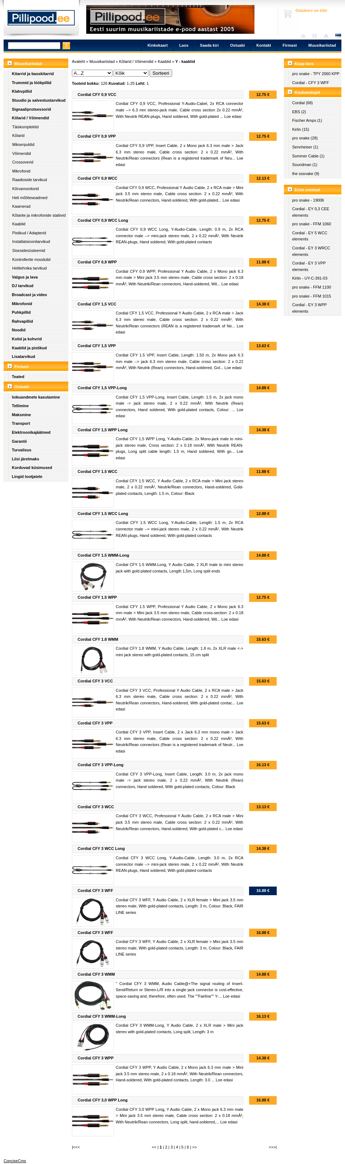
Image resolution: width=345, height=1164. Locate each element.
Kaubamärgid (307, 92)
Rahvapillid (22, 321)
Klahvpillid (22, 91)
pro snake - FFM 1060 (311, 224)
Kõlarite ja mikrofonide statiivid (39, 215)
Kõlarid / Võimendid (30, 118)
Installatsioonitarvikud (31, 241)
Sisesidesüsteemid (28, 250)
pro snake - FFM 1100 (311, 287)
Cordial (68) (302, 103)
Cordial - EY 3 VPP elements (309, 266)
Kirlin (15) (300, 129)
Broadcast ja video (29, 295)
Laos (184, 45)
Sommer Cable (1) (308, 156)
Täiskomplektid (25, 127)
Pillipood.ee (41, 20)
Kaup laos (304, 63)
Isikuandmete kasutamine (36, 397)
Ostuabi (237, 45)
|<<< (76, 1147)
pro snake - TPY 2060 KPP (316, 74)
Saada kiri (316, 35)
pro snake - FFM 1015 (311, 296)
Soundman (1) (304, 164)
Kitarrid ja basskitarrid (33, 74)
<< (154, 1147)
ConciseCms (15, 1161)
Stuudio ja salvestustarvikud (38, 100)
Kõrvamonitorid (25, 189)
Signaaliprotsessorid (31, 109)
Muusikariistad (322, 45)
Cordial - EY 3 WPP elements (309, 308)
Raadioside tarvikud (29, 180)
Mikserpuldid (23, 144)
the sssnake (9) (305, 173)
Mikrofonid (21, 171)
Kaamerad (21, 206)
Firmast (289, 45)
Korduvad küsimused (32, 467)
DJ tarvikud (22, 286)
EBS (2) (299, 112)
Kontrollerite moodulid (31, 259)
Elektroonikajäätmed (31, 432)
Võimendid (21, 153)
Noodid (19, 330)
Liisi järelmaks (25, 459)
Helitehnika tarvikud (29, 268)
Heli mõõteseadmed (29, 197)
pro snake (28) (305, 138)
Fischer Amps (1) (307, 120)
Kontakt (263, 45)
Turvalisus (21, 450)
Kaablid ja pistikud (29, 348)
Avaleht (305, 35)
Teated (18, 376)
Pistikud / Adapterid (29, 233)
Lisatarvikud (23, 356)
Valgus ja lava (25, 277)
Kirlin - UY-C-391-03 (309, 278)
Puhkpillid (21, 312)
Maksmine (21, 415)
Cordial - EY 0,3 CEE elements (310, 212)
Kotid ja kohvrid (27, 339)
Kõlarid (18, 135)
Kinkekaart (157, 45)
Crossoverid (22, 162)
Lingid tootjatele (27, 476)
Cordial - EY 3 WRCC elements (311, 251)
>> (194, 1147)
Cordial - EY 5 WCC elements (309, 236)
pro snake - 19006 (308, 200)
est (337, 35)
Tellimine (20, 406)
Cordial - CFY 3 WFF (310, 82)
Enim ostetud (307, 190)
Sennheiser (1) (305, 147)
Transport (21, 423)
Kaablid (19, 224)
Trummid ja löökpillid (31, 82)
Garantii (19, 441)
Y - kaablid (185, 61)
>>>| (273, 1147)
